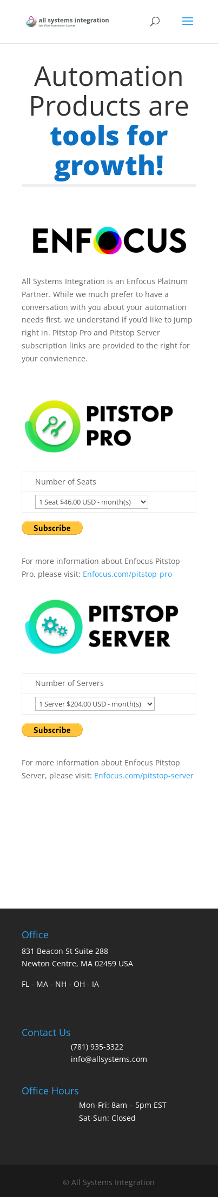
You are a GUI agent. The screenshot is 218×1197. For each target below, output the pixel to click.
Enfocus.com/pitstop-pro (127, 574)
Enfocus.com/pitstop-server (144, 775)
